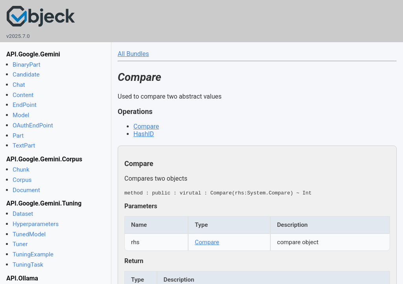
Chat (19, 84)
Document (26, 190)
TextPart (24, 145)
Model (21, 115)
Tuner (20, 244)
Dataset (23, 213)
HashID (143, 134)
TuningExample (33, 254)
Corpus (22, 179)
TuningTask (28, 264)
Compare (146, 126)
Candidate (26, 74)
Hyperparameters (36, 224)
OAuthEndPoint (33, 125)
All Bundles (133, 54)
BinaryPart (27, 64)
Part (18, 135)
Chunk (21, 169)
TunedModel (29, 234)
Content (23, 95)
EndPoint (25, 104)
